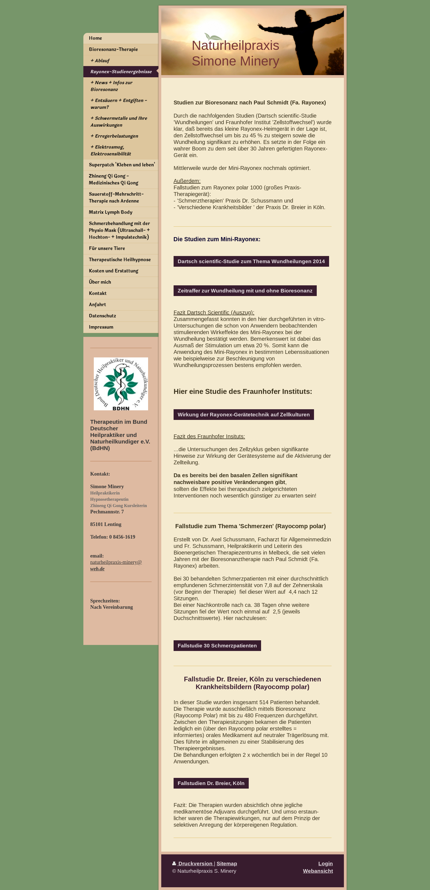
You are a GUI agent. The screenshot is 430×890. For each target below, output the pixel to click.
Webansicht (318, 871)
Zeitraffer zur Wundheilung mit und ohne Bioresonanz (245, 291)
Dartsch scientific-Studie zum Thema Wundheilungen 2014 (251, 261)
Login (325, 863)
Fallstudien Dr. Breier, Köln (211, 783)
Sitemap (227, 863)
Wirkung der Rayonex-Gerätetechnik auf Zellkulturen (244, 414)
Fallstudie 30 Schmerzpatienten (217, 645)
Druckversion (193, 863)
